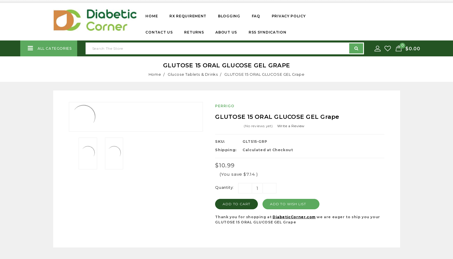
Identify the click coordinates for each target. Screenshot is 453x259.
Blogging (229, 16)
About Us (226, 32)
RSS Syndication (267, 32)
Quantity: (224, 187)
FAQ (256, 16)
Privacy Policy (289, 16)
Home (151, 16)
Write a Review (291, 126)
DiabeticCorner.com (294, 217)
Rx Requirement (187, 16)
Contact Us (159, 32)
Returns (194, 32)
